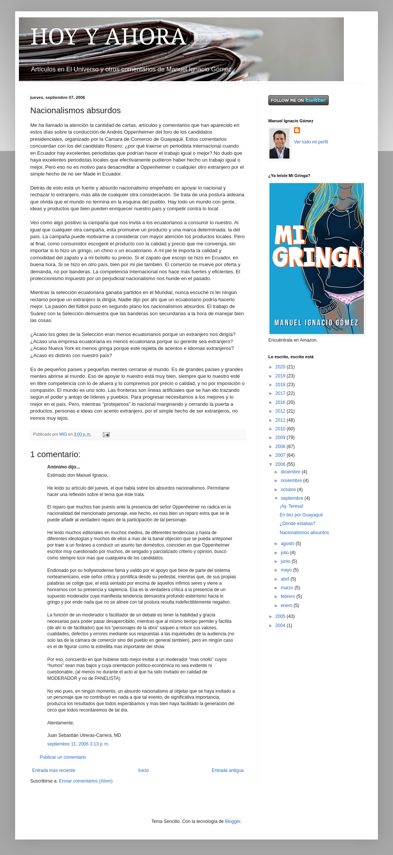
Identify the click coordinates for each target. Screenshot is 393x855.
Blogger (232, 821)
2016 (281, 402)
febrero (288, 596)
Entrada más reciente (53, 770)
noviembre (292, 480)
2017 (281, 393)
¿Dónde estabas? (298, 523)
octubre (289, 489)
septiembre (293, 498)
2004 (281, 625)
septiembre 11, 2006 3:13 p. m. (78, 744)
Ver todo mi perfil (311, 142)
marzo (288, 587)
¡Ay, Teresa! (291, 506)
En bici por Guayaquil (301, 515)
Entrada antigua (228, 770)
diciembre (291, 471)
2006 (281, 464)
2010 (281, 428)
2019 (281, 376)
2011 (281, 420)
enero (287, 605)
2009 (281, 437)
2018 (281, 384)
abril (286, 579)
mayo (287, 570)
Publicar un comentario (63, 757)
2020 (281, 367)
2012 (281, 411)
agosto (288, 543)
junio (286, 561)
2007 (281, 455)
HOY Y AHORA (108, 36)
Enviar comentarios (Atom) (86, 781)
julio (285, 552)
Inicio (143, 770)
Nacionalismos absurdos (304, 532)
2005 (281, 616)
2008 (281, 446)
